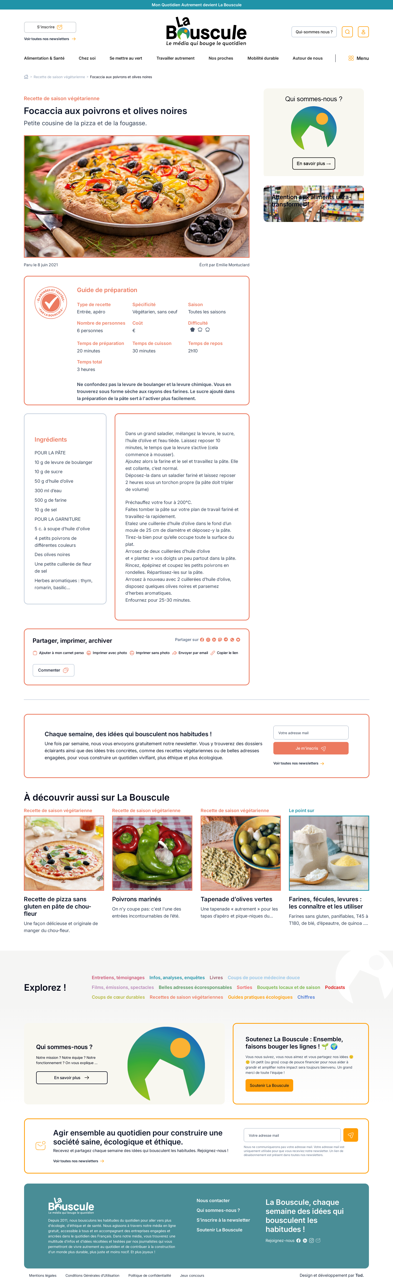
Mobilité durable (263, 58)
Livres (216, 977)
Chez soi (87, 58)
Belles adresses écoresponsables (195, 987)
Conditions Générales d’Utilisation (92, 1275)
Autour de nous (308, 58)
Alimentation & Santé (44, 58)
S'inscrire (49, 28)
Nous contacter (213, 1200)
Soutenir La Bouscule (269, 1085)
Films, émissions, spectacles (123, 987)
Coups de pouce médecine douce (264, 977)
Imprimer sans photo (153, 653)
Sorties (244, 987)
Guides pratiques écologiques (260, 997)
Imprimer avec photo (110, 653)
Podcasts (335, 987)
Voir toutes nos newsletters (47, 39)
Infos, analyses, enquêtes (177, 977)
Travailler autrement (175, 58)
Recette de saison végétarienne (59, 77)
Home (26, 76)
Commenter (49, 670)
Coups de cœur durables (118, 997)
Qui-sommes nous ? (314, 31)
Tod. (359, 1275)
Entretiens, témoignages (118, 977)
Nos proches (221, 58)
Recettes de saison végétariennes (186, 997)
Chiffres (306, 997)
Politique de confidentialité (149, 1275)
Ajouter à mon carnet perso (61, 653)
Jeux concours (192, 1275)
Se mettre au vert (126, 58)
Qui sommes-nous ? (218, 1210)
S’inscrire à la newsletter (223, 1220)
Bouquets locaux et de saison (288, 987)
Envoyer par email (193, 653)
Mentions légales (42, 1275)
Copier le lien (227, 653)
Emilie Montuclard (233, 264)
